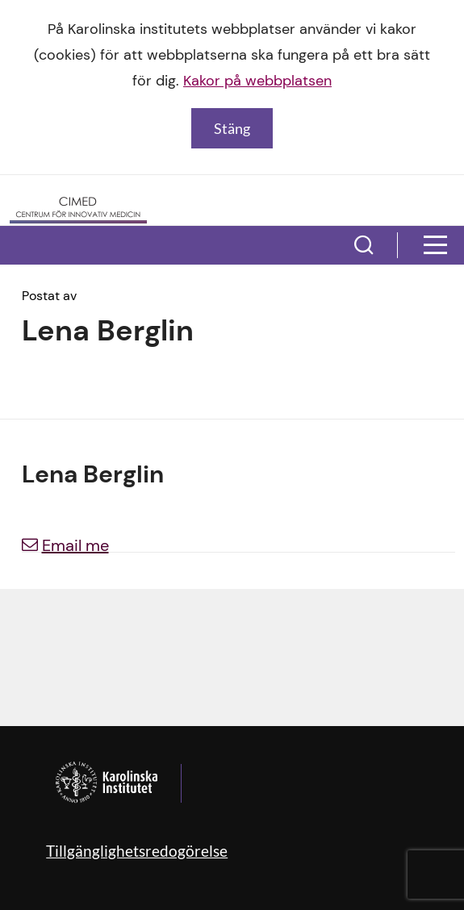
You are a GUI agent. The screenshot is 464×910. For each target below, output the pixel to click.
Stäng (232, 128)
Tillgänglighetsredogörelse (137, 850)
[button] (364, 245)
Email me (65, 545)
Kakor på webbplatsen (257, 80)
